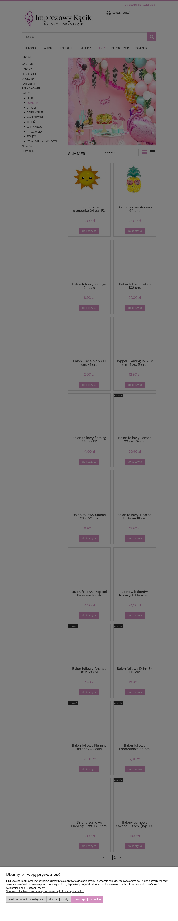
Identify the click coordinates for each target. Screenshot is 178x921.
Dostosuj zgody (58, 899)
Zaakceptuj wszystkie (87, 899)
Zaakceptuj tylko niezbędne (26, 899)
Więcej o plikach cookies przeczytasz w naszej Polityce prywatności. (45, 891)
